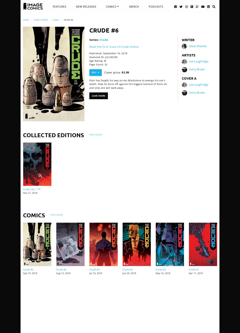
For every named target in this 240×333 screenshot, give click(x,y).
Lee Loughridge (198, 61)
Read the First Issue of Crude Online (114, 47)
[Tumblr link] (192, 6)
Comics (111, 6)
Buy (95, 72)
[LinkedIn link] (208, 6)
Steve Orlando (198, 46)
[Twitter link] (181, 6)
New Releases (86, 6)
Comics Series (41, 20)
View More (95, 134)
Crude (56, 20)
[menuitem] (59, 6)
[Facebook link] (175, 6)
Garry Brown (197, 69)
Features (59, 6)
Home (26, 20)
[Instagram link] (186, 6)
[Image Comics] (33, 6)
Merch (134, 6)
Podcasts (156, 6)
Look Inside (98, 95)
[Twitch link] (197, 6)
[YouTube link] (203, 6)
